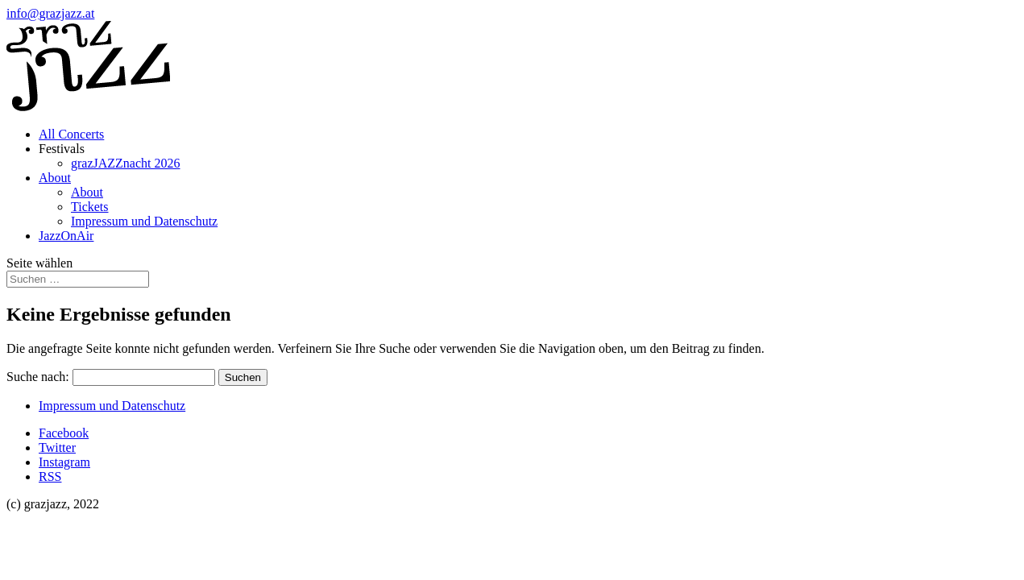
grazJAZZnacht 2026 (125, 163)
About (55, 177)
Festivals (62, 148)
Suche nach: (37, 376)
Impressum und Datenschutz (144, 221)
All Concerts (71, 134)
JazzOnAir (66, 235)
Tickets (90, 206)
